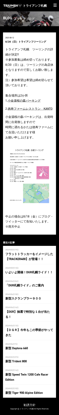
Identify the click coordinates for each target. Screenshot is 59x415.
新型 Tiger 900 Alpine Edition (24, 393)
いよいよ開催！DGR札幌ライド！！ (29, 272)
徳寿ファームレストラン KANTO (30, 109)
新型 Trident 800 (16, 361)
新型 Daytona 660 (16, 348)
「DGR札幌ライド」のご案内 (24, 285)
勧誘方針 (30, 405)
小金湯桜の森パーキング (24, 101)
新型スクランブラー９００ (23, 298)
